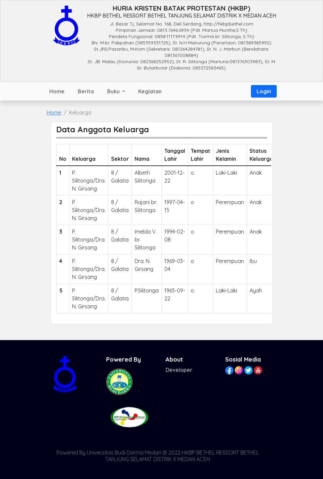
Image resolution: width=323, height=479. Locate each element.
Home (56, 91)
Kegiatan (150, 91)
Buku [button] (114, 91)
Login (264, 91)
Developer (179, 370)
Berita (86, 91)
